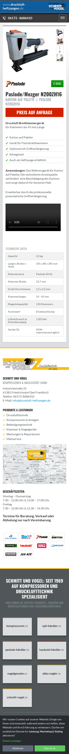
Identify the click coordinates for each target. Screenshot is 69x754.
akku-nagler (52, 673)
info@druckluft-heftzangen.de (31, 400)
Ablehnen (17, 748)
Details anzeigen (12, 740)
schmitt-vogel (17, 697)
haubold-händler (51, 649)
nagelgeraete (17, 673)
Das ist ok (49, 748)
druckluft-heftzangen (14, 6)
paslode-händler (17, 649)
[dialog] (34, 735)
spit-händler (51, 626)
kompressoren (17, 626)
